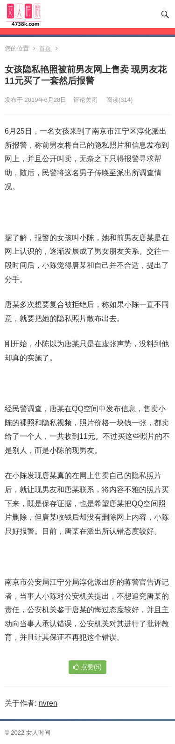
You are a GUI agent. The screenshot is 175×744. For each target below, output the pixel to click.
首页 (45, 48)
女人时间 (38, 732)
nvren (48, 703)
